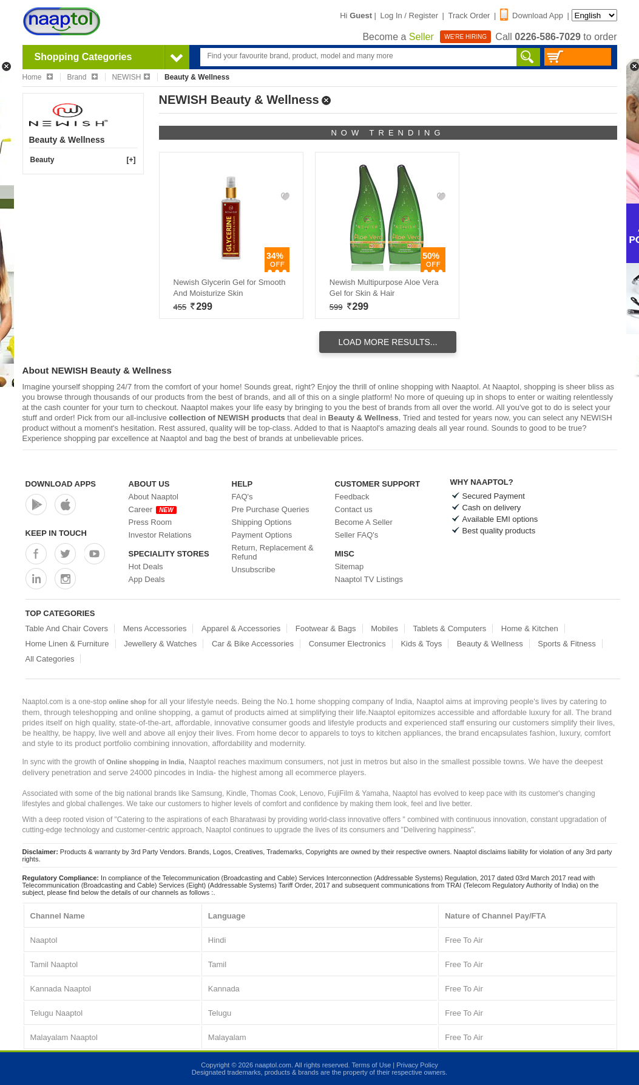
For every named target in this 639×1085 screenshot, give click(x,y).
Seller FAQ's (357, 534)
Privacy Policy (417, 1065)
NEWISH (131, 77)
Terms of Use (371, 1065)
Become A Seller (364, 522)
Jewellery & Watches (160, 643)
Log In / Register (409, 15)
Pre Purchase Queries (270, 509)
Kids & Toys (421, 643)
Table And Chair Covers (67, 628)
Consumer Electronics (347, 643)
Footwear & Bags (326, 628)
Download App (531, 15)
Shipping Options (262, 522)
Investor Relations (160, 534)
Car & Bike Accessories (253, 643)
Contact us (354, 509)
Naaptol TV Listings (369, 579)
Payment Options (262, 534)
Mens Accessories (155, 628)
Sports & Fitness (566, 643)
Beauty (42, 160)
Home (37, 77)
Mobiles (384, 628)
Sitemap (349, 566)
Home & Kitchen (529, 628)
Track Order (469, 15)
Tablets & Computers (450, 628)
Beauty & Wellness (490, 643)
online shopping (405, 386)
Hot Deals (146, 566)
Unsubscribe (254, 569)
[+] (131, 160)
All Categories (50, 658)
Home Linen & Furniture (67, 643)
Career (153, 509)
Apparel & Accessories (240, 628)
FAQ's (242, 496)
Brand (82, 77)
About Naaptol (153, 496)
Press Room (150, 522)
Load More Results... (387, 342)
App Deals (147, 579)
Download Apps (60, 483)
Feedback (352, 496)
